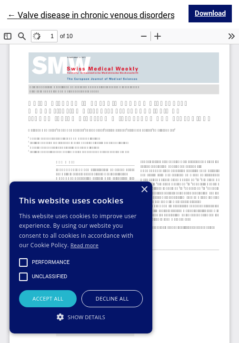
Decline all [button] (112, 298)
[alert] (81, 257)
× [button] (144, 189)
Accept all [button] (47, 298)
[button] (81, 317)
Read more (84, 245)
